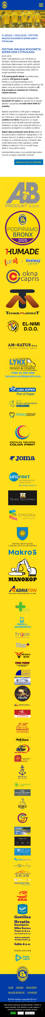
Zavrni (20, 1013)
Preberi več (30, 1013)
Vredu (13, 1013)
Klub (11, 987)
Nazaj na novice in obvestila (28, 162)
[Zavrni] (42, 1009)
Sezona (19, 987)
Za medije (32, 992)
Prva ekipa (31, 987)
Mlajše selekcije (16, 992)
